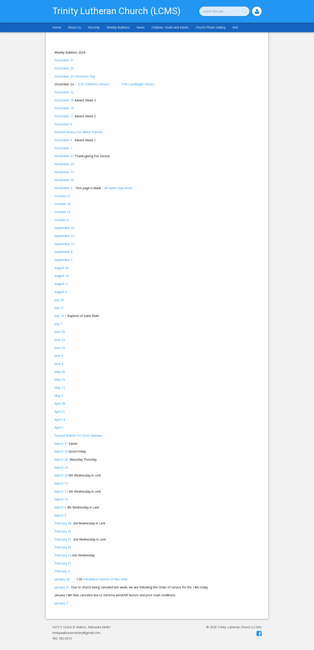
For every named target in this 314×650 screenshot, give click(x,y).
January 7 (61, 603)
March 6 (60, 507)
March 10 (61, 499)
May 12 (60, 388)
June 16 (60, 348)
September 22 (64, 236)
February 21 (63, 539)
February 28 (63, 523)
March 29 (61, 451)
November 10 (64, 180)
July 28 (59, 300)
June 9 (59, 356)
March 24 (61, 467)
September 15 (64, 244)
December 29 (64, 68)
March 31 (61, 443)
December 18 (64, 100)
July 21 (59, 308)
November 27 (65, 156)
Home (56, 27)
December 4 (63, 140)
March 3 (60, 515)
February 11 (63, 563)
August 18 (62, 276)
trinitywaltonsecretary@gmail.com (76, 633)
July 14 (59, 316)
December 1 (63, 148)
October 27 (62, 196)
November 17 (64, 172)
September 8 (64, 252)
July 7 (58, 324)
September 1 (64, 260)
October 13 (62, 212)
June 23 (60, 340)
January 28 (62, 579)
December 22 (64, 92)
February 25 (63, 531)
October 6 (62, 220)
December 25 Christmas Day (75, 76)
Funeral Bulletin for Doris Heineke (78, 435)
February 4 (62, 571)
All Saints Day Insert (118, 188)
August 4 (61, 292)
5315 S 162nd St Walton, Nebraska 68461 (81, 627)
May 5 (59, 396)
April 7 (59, 427)
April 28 (60, 403)
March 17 (61, 483)
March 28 (62, 459)
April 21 (60, 411)
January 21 (62, 587)
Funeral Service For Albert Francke (79, 132)
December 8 (63, 124)
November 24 (64, 164)
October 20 (62, 204)
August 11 (62, 284)
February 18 (63, 547)
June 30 (60, 332)
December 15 (64, 108)
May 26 (60, 372)
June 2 (59, 364)
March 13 (61, 491)
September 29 (64, 228)
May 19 (60, 379)
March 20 (61, 475)
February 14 (63, 555)
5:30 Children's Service (93, 84)
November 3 (63, 188)
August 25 (62, 268)
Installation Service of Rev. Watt (105, 579)
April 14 (60, 420)
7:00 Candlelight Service (138, 84)
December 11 (64, 116)
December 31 (64, 60)
